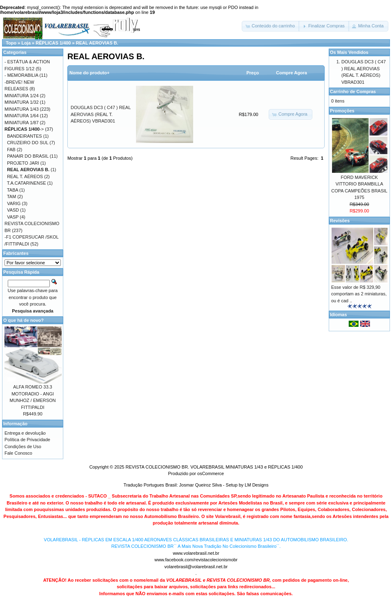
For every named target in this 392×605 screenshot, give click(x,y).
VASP (12, 216)
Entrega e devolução (25, 433)
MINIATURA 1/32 (21, 102)
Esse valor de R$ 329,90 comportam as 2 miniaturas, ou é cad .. (359, 294)
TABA (12, 190)
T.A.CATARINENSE (26, 183)
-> (24, 129)
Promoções (342, 110)
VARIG (13, 203)
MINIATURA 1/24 (21, 95)
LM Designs (256, 484)
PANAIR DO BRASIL (27, 156)
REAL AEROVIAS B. (97, 42)
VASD (13, 210)
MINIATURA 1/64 (21, 115)
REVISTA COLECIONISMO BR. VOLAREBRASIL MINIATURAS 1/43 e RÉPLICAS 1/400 (214, 466)
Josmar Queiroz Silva (200, 484)
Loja (26, 42)
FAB (11, 149)
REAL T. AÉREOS (25, 176)
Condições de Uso (22, 446)
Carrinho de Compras (353, 91)
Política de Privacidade (27, 439)
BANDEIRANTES (24, 136)
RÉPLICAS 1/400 (53, 42)
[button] (271, 26)
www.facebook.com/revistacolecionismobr (196, 559)
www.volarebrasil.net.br (196, 553)
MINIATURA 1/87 (21, 122)
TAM (11, 196)
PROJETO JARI (23, 163)
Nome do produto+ (89, 72)
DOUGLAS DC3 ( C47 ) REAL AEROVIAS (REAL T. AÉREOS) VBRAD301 (101, 114)
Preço (252, 72)
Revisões (340, 220)
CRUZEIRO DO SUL (27, 142)
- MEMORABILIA (21, 75)
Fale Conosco (18, 453)
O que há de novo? (23, 320)
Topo (11, 42)
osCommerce (210, 473)
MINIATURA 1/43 (21, 109)
